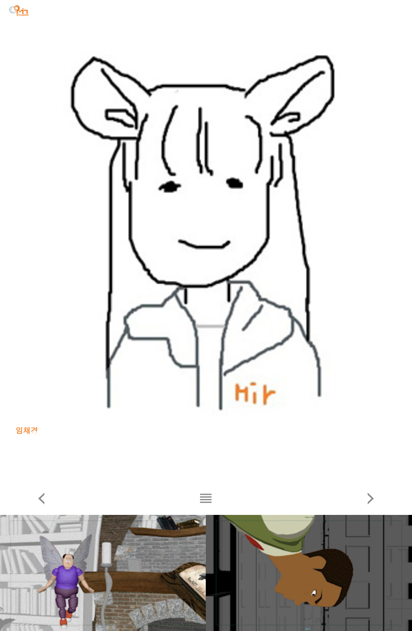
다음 (371, 498)
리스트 (206, 498)
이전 (41, 498)
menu (398, 12)
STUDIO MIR (18, 10)
